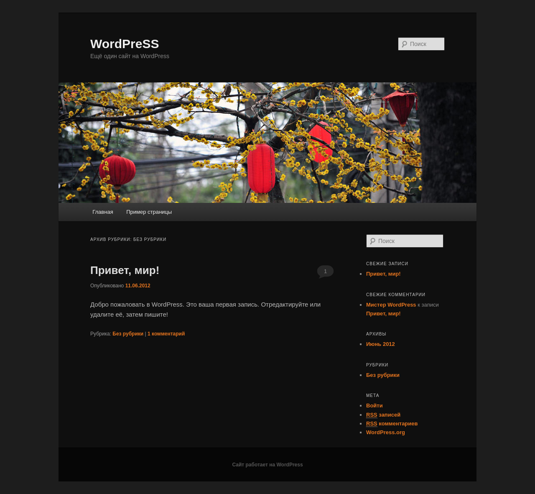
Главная (102, 212)
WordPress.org (385, 432)
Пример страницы (149, 212)
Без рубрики (127, 334)
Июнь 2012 (380, 344)
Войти (374, 405)
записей (383, 415)
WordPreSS (124, 44)
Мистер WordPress (391, 305)
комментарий (166, 334)
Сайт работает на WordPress (267, 465)
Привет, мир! (124, 270)
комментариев (392, 423)
